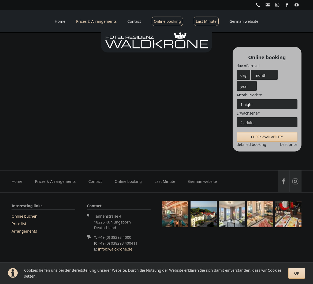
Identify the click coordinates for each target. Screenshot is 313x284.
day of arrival (248, 65)
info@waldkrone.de (115, 249)
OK (296, 273)
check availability (267, 137)
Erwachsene (248, 113)
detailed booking (251, 144)
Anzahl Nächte (249, 94)
